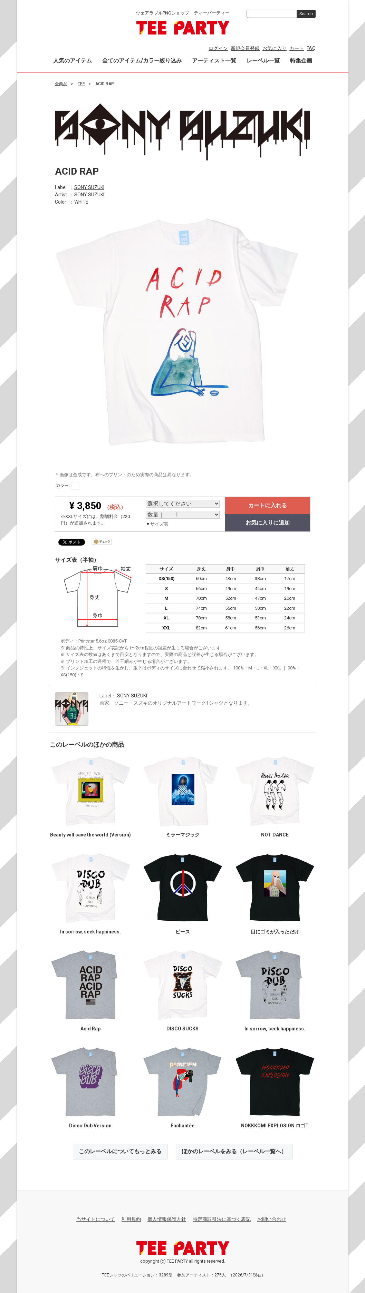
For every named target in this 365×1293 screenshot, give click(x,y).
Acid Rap (90, 1028)
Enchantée (182, 1125)
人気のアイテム (72, 60)
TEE (81, 83)
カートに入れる (267, 505)
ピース (182, 931)
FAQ (311, 48)
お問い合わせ (271, 1219)
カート (296, 48)
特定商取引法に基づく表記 (222, 1219)
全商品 (61, 83)
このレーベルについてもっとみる (120, 1151)
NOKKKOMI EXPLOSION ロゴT (275, 1125)
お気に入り (274, 48)
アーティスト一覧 (214, 60)
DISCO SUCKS (182, 1028)
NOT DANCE (275, 834)
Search (306, 13)
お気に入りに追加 (268, 522)
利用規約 (131, 1219)
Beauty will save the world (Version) (90, 834)
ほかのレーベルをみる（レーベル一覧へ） (234, 1151)
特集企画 (301, 60)
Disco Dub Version (90, 1125)
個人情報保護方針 (166, 1219)
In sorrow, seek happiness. (90, 931)
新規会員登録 (245, 48)
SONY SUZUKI (89, 187)
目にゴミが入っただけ (275, 931)
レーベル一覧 (263, 60)
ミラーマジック (182, 834)
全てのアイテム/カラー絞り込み (142, 60)
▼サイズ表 (157, 523)
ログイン (218, 48)
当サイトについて (95, 1219)
